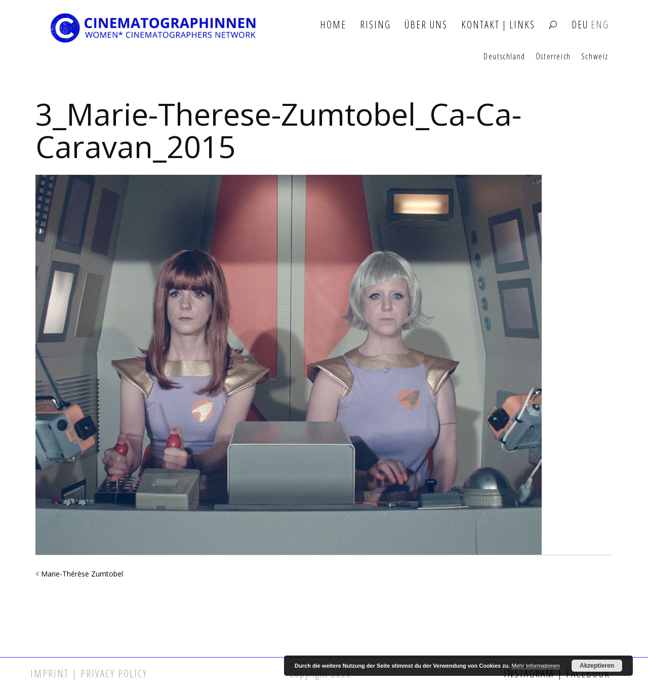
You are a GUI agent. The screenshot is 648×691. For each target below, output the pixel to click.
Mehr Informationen (536, 666)
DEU (580, 25)
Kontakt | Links (498, 25)
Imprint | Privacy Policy (88, 673)
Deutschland (504, 57)
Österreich (553, 57)
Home (333, 25)
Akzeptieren (597, 665)
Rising (375, 25)
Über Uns (426, 25)
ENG (600, 25)
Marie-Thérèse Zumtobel (82, 574)
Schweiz (595, 57)
